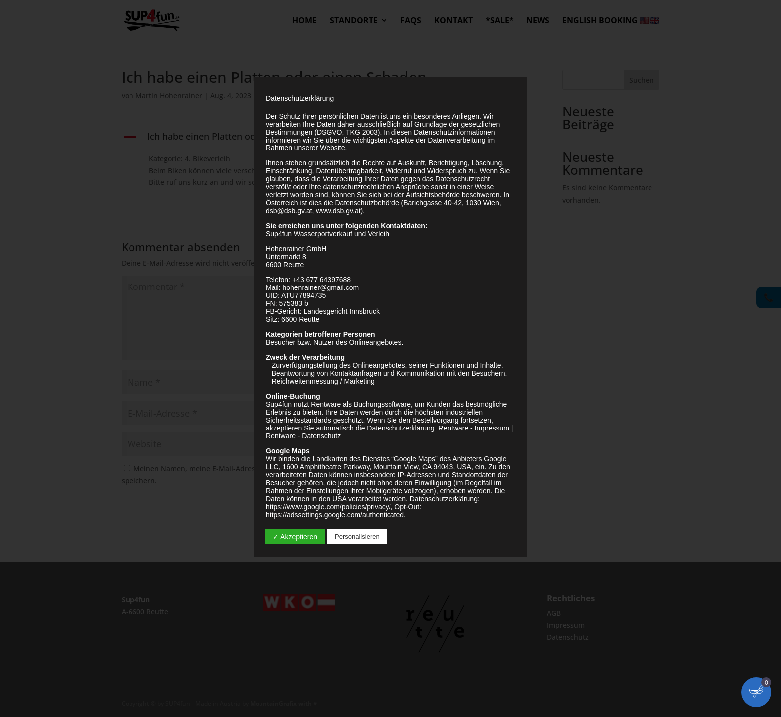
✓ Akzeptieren (295, 537)
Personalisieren (357, 536)
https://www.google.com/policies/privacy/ (328, 507)
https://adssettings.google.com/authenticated (335, 515)
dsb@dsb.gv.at (289, 211)
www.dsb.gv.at (338, 211)
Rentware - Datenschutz (303, 436)
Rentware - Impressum (473, 428)
